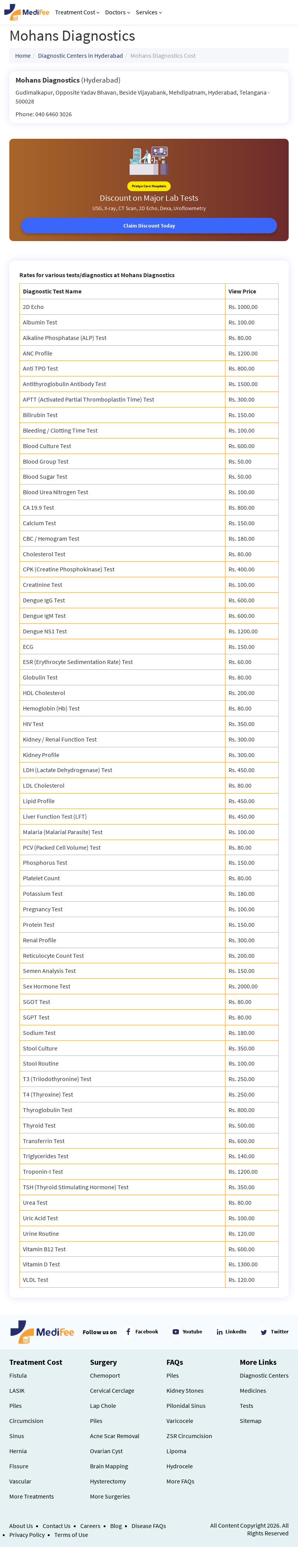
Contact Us (57, 1526)
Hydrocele (179, 1466)
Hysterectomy (108, 1481)
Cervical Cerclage (112, 1390)
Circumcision (26, 1421)
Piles (15, 1405)
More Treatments (31, 1496)
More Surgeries (110, 1496)
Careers (90, 1526)
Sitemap (251, 1421)
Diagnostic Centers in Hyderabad (80, 55)
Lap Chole (103, 1405)
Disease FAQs (149, 1526)
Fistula (18, 1375)
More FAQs (180, 1481)
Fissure (18, 1466)
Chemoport (105, 1375)
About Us (21, 1526)
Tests (246, 1405)
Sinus (16, 1436)
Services (149, 12)
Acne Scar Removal (114, 1436)
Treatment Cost (77, 12)
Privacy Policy (27, 1534)
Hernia (18, 1451)
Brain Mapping (109, 1466)
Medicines (253, 1390)
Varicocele (179, 1421)
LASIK (16, 1390)
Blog (116, 1526)
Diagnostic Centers (264, 1375)
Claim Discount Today (149, 225)
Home (23, 55)
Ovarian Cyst (106, 1451)
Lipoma (176, 1451)
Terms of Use (71, 1534)
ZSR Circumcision (189, 1436)
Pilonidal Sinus (186, 1405)
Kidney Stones (185, 1390)
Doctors (117, 12)
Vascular (20, 1481)
